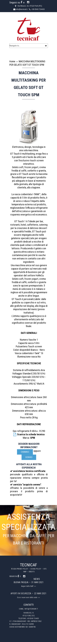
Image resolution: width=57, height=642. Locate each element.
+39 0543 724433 (38, 9)
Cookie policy (36, 569)
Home (12, 61)
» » (35, 586)
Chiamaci (25, 452)
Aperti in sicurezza (21, 593)
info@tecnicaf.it (21, 9)
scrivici (28, 457)
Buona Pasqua (21, 582)
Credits (31, 572)
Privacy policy (22, 569)
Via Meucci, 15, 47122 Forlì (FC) (29, 6)
